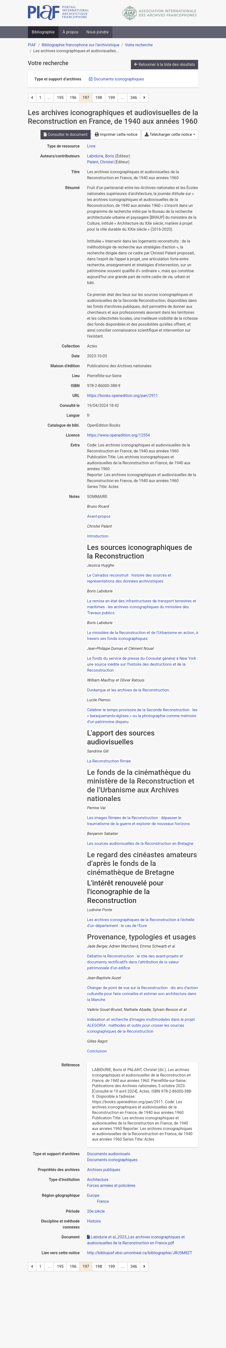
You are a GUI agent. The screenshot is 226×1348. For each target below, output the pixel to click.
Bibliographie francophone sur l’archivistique (80, 45)
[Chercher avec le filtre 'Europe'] (93, 1195)
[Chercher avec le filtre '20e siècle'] (96, 1211)
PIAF (32, 45)
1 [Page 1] (40, 97)
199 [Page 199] (111, 97)
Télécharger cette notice (168, 134)
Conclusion (97, 1051)
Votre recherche (139, 45)
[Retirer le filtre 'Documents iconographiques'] (119, 79)
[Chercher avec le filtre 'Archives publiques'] (103, 1169)
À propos (70, 32)
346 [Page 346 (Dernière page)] (133, 97)
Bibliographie (43, 32)
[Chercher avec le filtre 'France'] (103, 1201)
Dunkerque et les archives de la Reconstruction (128, 690)
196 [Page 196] (73, 97)
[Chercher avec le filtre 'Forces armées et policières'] (111, 1185)
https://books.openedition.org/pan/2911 (122, 395)
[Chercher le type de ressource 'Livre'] (91, 146)
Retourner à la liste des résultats (164, 64)
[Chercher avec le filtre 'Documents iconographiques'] (112, 1159)
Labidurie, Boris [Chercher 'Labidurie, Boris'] (100, 156)
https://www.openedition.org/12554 (118, 435)
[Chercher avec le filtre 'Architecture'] (97, 1179)
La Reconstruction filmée (109, 761)
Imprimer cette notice (116, 134)
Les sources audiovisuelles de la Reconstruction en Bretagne (140, 843)
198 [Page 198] (98, 97)
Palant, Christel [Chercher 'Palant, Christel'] (100, 162)
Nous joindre (97, 32)
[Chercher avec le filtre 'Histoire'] (94, 1221)
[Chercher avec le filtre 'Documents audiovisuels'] (108, 1154)
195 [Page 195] (60, 97)
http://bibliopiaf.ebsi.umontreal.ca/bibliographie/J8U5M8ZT (139, 1252)
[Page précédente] (32, 97)
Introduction (97, 536)
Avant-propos (98, 516)
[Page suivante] (144, 97)
